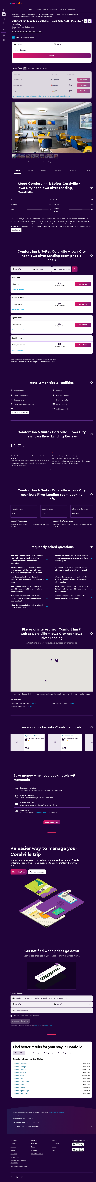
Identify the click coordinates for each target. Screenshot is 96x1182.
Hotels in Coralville (72, 14)
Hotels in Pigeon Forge (21, 1091)
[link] (51, 822)
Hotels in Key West (20, 1073)
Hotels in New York (20, 1064)
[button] (3, 3)
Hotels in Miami (19, 1085)
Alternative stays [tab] (34, 1053)
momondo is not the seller (53, 1118)
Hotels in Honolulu (20, 1070)
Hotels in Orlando (19, 1079)
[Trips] (3, 29)
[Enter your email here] (54, 1010)
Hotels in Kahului (19, 1076)
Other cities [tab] (19, 1053)
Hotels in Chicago (20, 1088)
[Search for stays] (3, 14)
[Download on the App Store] (78, 1149)
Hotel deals (15, 14)
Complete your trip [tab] (64, 1053)
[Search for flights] (3, 10)
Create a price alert (40, 812)
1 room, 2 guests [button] (20, 50)
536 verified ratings (26, 37)
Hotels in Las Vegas (20, 1067)
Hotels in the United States (45, 14)
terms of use (37, 1025)
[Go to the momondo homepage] (14, 3)
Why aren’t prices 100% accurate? (53, 1126)
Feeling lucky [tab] (48, 1053)
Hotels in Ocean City (21, 1094)
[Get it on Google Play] (78, 1144)
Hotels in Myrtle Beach (21, 1082)
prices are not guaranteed (56, 1112)
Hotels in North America (28, 14)
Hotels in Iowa (60, 14)
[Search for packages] (3, 23)
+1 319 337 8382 (18, 34)
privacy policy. (48, 1025)
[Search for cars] (3, 19)
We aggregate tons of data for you (53, 1122)
